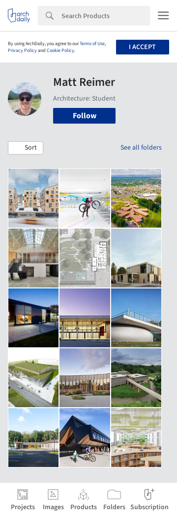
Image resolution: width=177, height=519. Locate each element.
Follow (84, 115)
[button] (25, 148)
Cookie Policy (60, 50)
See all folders (141, 148)
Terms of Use (92, 43)
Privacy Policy (22, 50)
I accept (142, 47)
